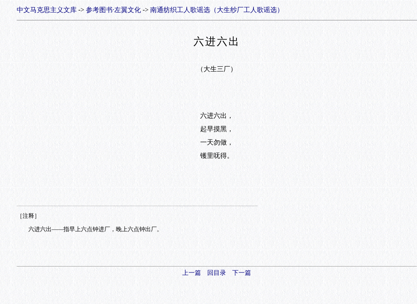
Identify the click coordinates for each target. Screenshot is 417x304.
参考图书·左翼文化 (113, 9)
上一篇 (191, 272)
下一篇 (241, 272)
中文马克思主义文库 (47, 9)
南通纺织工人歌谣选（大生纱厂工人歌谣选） (217, 9)
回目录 (216, 272)
